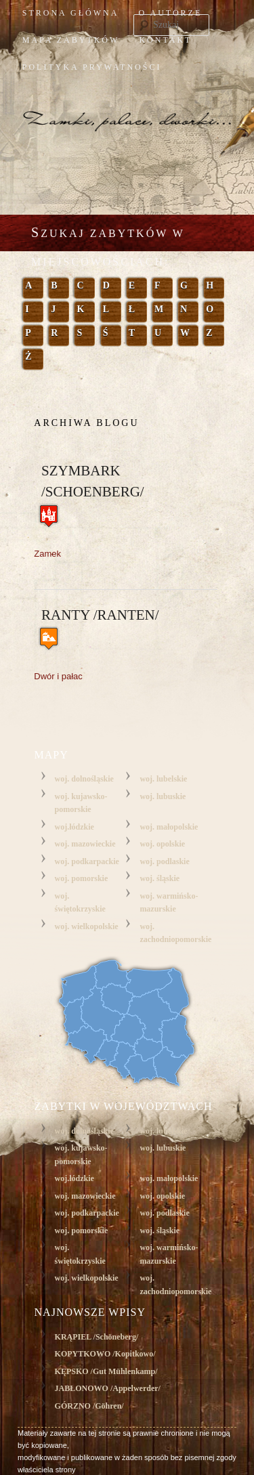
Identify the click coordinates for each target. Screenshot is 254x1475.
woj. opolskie (162, 844)
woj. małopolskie (169, 827)
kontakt (165, 40)
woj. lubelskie (163, 779)
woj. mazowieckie (85, 844)
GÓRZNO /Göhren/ (89, 1406)
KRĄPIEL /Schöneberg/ (97, 1337)
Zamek (47, 554)
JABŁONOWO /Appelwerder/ (108, 1388)
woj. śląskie (159, 878)
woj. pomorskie (81, 878)
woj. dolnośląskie (84, 779)
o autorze (171, 13)
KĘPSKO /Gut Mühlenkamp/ (106, 1371)
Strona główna (70, 13)
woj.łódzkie (74, 827)
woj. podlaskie (164, 861)
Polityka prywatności (92, 67)
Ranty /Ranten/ (100, 615)
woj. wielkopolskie (87, 926)
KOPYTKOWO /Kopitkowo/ (105, 1354)
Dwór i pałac (58, 676)
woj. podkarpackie (87, 861)
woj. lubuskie (163, 796)
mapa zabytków (71, 40)
